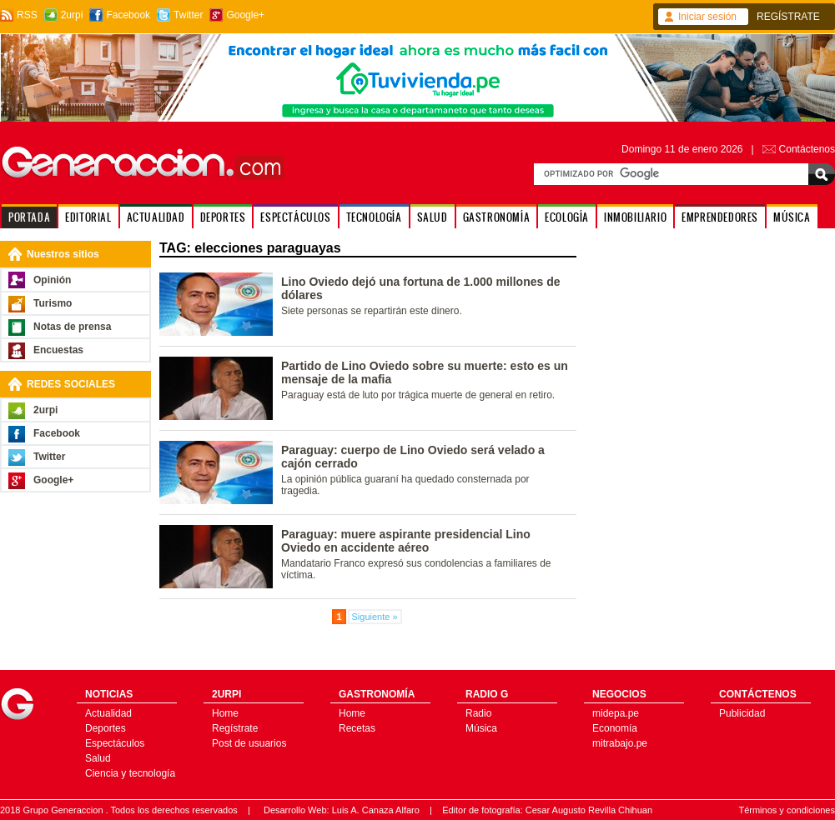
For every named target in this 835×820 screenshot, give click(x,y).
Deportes (105, 728)
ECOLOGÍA (567, 217)
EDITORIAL (88, 217)
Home (225, 713)
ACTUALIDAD (156, 217)
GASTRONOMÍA (497, 217)
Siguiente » (375, 617)
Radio (478, 713)
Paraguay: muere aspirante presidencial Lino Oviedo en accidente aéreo (406, 541)
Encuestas (58, 350)
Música (481, 728)
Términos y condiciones (786, 810)
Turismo (52, 303)
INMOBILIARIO (635, 217)
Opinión (52, 280)
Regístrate (235, 728)
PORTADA (29, 217)
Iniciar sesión (707, 16)
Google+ (245, 15)
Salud (98, 758)
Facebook (128, 15)
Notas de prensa (72, 326)
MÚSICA (792, 217)
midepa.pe (615, 713)
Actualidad (108, 713)
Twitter (188, 15)
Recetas (357, 728)
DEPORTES (223, 217)
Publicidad (742, 713)
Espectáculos (114, 743)
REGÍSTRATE (788, 16)
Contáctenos (807, 149)
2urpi (72, 15)
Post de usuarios (249, 743)
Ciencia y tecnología (130, 773)
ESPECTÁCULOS (295, 217)
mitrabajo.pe (619, 743)
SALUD (432, 217)
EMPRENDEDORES (720, 217)
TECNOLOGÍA (374, 217)
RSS (27, 15)
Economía (614, 728)
